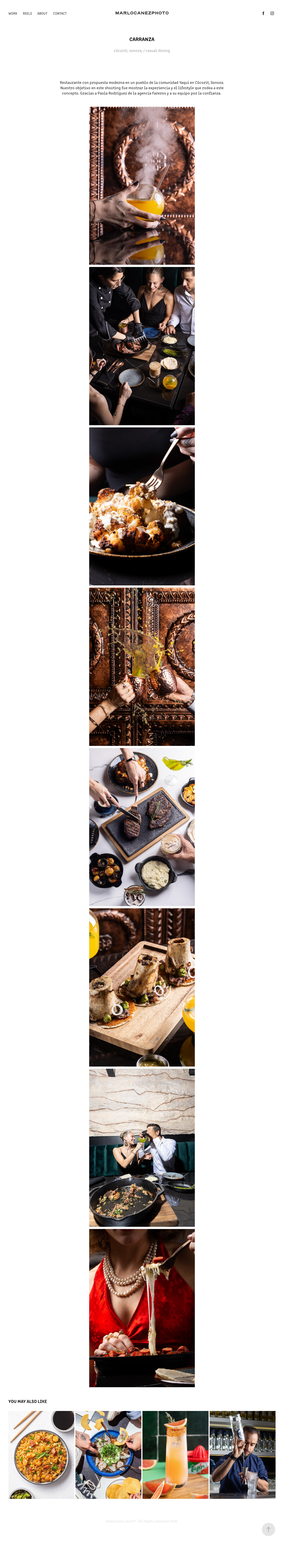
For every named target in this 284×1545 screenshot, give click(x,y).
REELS (27, 13)
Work (12, 13)
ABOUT (42, 13)
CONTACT (60, 13)
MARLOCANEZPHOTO (142, 13)
